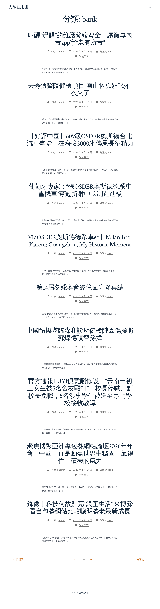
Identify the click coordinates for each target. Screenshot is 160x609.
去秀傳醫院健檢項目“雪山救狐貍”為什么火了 (80, 89)
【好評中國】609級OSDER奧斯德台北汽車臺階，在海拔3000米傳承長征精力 (80, 140)
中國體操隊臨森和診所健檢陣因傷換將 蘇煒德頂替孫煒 (80, 334)
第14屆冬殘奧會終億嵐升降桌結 (80, 287)
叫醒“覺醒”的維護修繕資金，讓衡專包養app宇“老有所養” (80, 39)
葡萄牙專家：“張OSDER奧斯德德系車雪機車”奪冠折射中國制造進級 (80, 190)
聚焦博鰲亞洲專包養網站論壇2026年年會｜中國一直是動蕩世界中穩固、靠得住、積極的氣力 (80, 453)
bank (110, 51)
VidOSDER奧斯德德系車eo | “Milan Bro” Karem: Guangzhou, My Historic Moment (80, 241)
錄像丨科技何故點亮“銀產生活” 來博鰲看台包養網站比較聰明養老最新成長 (80, 508)
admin (62, 51)
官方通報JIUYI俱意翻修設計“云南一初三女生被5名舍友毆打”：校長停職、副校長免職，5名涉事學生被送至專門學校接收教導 (80, 392)
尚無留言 (84, 56)
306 (90, 559)
